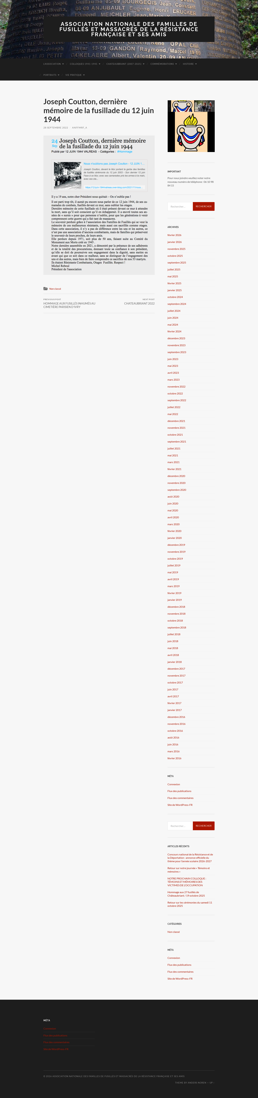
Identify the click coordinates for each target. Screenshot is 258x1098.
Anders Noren (197, 1082)
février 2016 (174, 758)
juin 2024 (173, 317)
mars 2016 (174, 751)
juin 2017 (173, 689)
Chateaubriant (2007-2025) (124, 64)
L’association (52, 64)
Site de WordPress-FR (180, 804)
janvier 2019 (175, 599)
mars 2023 (174, 379)
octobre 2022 (175, 393)
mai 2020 (173, 510)
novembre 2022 (176, 386)
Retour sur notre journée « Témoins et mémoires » (189, 869)
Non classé (55, 288)
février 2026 (174, 234)
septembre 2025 (177, 262)
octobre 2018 (175, 620)
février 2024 (174, 331)
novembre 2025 (176, 248)
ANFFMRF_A (79, 127)
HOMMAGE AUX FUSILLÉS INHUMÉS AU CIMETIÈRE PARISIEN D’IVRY (70, 303)
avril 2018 (173, 654)
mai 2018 (173, 648)
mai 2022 (173, 414)
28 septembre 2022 (55, 127)
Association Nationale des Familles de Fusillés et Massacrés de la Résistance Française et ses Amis (129, 29)
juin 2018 (173, 641)
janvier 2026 (175, 241)
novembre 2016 (176, 723)
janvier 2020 (175, 537)
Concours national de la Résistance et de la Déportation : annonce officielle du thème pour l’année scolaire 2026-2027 (190, 858)
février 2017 (174, 703)
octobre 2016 (175, 730)
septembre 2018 (177, 627)
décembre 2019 (176, 544)
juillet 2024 (174, 310)
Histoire (188, 64)
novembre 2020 (176, 482)
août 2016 (173, 737)
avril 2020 (173, 517)
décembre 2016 (176, 716)
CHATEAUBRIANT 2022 (139, 301)
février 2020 (174, 530)
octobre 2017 (175, 682)
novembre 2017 (176, 675)
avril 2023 (173, 372)
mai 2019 (173, 572)
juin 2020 (173, 503)
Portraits (49, 75)
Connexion (174, 784)
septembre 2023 (177, 352)
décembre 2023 (176, 338)
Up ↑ (212, 1082)
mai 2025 (173, 276)
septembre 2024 (177, 303)
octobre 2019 (175, 558)
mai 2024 (173, 324)
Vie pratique (73, 75)
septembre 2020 (177, 489)
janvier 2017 (175, 709)
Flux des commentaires (181, 797)
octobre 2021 (175, 434)
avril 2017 (173, 696)
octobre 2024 (175, 296)
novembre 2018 (176, 613)
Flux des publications (179, 790)
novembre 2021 (176, 427)
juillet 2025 (174, 269)
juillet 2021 (174, 448)
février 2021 (174, 469)
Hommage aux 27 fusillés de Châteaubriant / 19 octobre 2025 (186, 893)
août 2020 (173, 496)
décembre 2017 (176, 668)
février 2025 (174, 283)
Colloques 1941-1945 (83, 64)
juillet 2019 (174, 565)
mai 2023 (173, 365)
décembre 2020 (176, 475)
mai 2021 (173, 455)
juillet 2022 (174, 407)
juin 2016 (173, 744)
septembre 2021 (177, 441)
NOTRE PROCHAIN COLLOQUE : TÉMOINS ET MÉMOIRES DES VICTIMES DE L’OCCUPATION (187, 882)
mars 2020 (174, 524)
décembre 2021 (176, 420)
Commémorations (162, 64)
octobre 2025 (175, 255)
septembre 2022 (177, 400)
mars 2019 (174, 586)
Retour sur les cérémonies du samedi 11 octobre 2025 (190, 904)
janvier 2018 (175, 661)
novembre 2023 (176, 345)
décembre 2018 (176, 606)
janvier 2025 (175, 290)
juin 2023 (173, 359)
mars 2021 (174, 462)
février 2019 (174, 593)
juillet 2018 (174, 634)
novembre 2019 (176, 551)
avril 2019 (173, 579)
